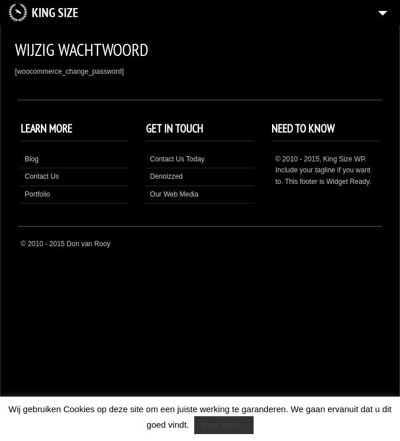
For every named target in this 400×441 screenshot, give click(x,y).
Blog (32, 159)
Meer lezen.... (224, 425)
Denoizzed (166, 176)
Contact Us (42, 176)
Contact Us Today (177, 159)
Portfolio (37, 194)
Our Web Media (174, 194)
